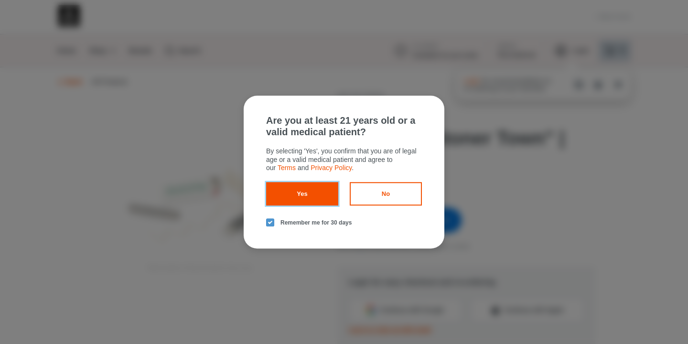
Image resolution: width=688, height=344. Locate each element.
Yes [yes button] (302, 193)
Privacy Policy (331, 168)
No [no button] (386, 193)
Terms (287, 168)
